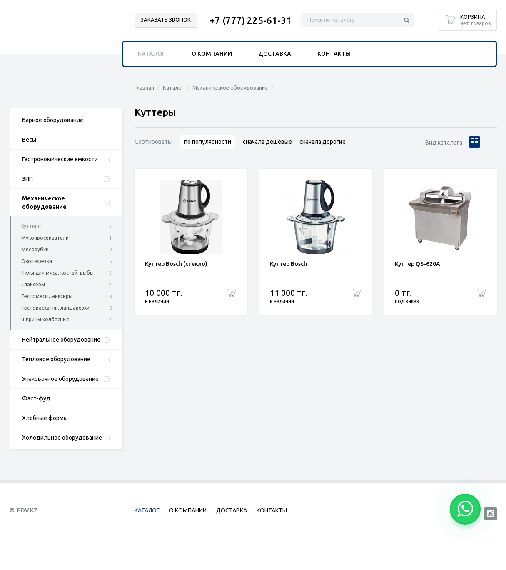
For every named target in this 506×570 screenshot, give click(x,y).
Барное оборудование (52, 120)
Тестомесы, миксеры (46, 296)
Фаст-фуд (36, 398)
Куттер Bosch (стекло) (176, 263)
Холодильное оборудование (62, 437)
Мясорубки (35, 249)
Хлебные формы (45, 418)
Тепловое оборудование (56, 359)
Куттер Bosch (288, 263)
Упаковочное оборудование (60, 378)
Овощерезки (36, 261)
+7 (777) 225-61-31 (251, 20)
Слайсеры (33, 284)
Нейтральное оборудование (61, 339)
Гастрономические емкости (60, 159)
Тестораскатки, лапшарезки (55, 307)
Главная (144, 87)
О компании (212, 53)
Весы (29, 139)
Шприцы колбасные (45, 319)
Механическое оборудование (44, 202)
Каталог (173, 87)
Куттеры (31, 226)
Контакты (334, 53)
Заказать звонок (166, 19)
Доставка (274, 53)
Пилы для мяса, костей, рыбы (57, 272)
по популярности (207, 141)
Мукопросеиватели (45, 237)
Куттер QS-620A (417, 263)
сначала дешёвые (267, 141)
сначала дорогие (322, 141)
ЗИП (27, 178)
